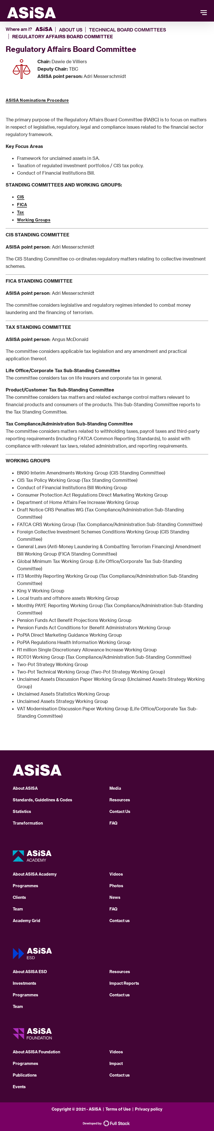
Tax (20, 212)
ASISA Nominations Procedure (37, 100)
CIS (20, 196)
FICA (22, 204)
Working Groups (33, 219)
